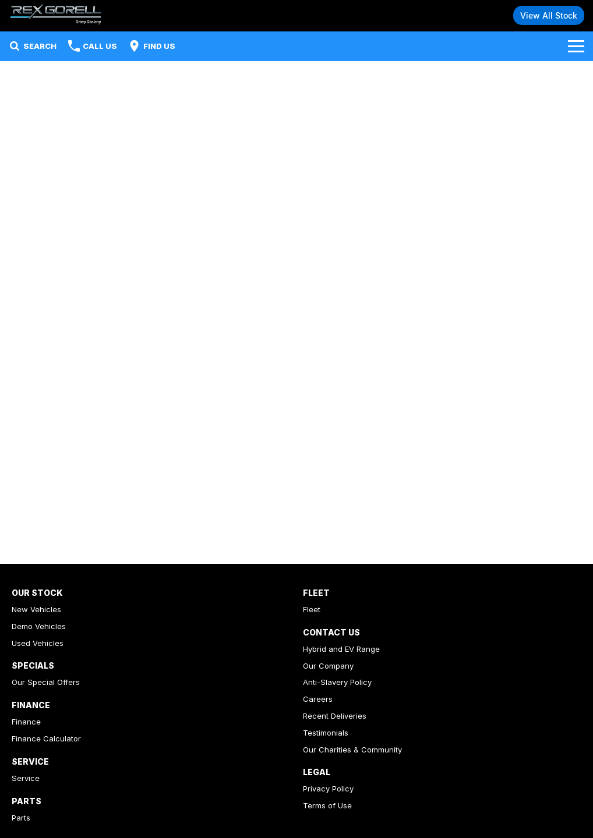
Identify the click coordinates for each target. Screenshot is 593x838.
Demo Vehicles (39, 626)
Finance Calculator (46, 738)
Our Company (328, 665)
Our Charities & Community (352, 749)
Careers (318, 699)
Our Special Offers (46, 682)
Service (26, 778)
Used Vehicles (37, 643)
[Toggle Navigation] (576, 46)
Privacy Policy (328, 788)
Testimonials (325, 732)
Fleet (311, 609)
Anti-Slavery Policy (337, 682)
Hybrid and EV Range (341, 649)
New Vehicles (36, 609)
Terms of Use (327, 805)
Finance (26, 721)
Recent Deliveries (334, 715)
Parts (21, 817)
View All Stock (548, 15)
